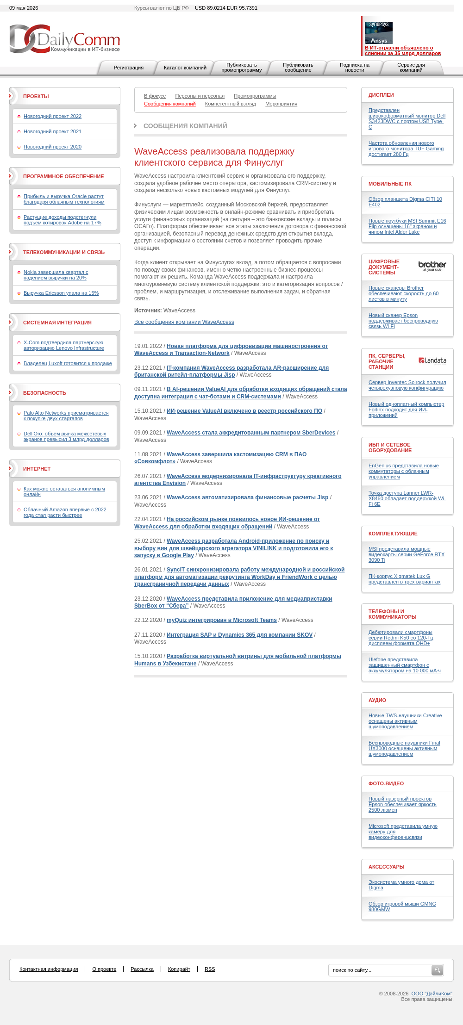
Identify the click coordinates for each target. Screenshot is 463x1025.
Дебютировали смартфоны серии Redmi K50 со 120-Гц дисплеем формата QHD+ (401, 637)
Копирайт (179, 969)
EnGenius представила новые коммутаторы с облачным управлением (404, 471)
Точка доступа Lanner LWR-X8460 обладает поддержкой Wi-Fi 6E (407, 498)
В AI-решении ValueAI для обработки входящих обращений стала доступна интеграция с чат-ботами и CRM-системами (240, 393)
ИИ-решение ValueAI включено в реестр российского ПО (244, 411)
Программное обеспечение (63, 176)
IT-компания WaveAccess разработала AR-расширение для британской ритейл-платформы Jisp (231, 372)
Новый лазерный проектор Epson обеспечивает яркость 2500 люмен (403, 804)
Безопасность (44, 393)
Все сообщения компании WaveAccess (184, 322)
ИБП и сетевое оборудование (390, 447)
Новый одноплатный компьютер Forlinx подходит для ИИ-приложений (406, 409)
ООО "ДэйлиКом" (432, 993)
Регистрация (129, 67)
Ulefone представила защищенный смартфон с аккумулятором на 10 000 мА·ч (405, 665)
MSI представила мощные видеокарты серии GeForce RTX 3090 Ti (406, 554)
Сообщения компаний (185, 126)
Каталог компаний (185, 67)
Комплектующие (393, 533)
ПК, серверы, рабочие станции (387, 361)
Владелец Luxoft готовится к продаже (68, 363)
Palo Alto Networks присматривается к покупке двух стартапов (66, 415)
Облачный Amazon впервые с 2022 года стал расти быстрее (65, 512)
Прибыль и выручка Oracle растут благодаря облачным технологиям (64, 199)
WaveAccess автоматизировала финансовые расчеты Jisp (247, 497)
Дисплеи (381, 95)
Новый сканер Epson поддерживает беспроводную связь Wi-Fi (403, 320)
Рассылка (142, 969)
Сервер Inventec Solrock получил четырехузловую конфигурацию (407, 385)
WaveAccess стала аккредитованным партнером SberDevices (251, 432)
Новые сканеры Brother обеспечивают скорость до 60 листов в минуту (403, 293)
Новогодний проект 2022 (52, 116)
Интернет (36, 469)
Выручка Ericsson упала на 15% (61, 293)
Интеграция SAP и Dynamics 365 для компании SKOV (240, 635)
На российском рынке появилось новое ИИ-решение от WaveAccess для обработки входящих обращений (227, 523)
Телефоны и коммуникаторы (393, 614)
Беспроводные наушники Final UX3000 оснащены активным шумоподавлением (404, 748)
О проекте (104, 969)
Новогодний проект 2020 (52, 146)
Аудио (377, 700)
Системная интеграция (57, 322)
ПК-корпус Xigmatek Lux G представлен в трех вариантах (404, 578)
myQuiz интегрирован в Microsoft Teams (222, 620)
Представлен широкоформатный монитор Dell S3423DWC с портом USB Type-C (407, 118)
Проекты (36, 96)
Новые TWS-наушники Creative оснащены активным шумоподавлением (405, 721)
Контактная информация (48, 969)
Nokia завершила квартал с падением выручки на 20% (56, 274)
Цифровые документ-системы (384, 267)
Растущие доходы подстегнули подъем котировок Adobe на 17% (62, 219)
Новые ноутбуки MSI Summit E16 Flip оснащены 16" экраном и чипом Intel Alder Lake (407, 226)
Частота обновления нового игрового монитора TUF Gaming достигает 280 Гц (406, 148)
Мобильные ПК (390, 183)
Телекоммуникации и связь (64, 252)
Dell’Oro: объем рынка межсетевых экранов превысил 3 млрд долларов (66, 436)
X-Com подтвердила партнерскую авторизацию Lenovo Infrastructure (64, 345)
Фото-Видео (386, 783)
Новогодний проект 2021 (52, 131)
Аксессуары (387, 867)
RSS (210, 969)
